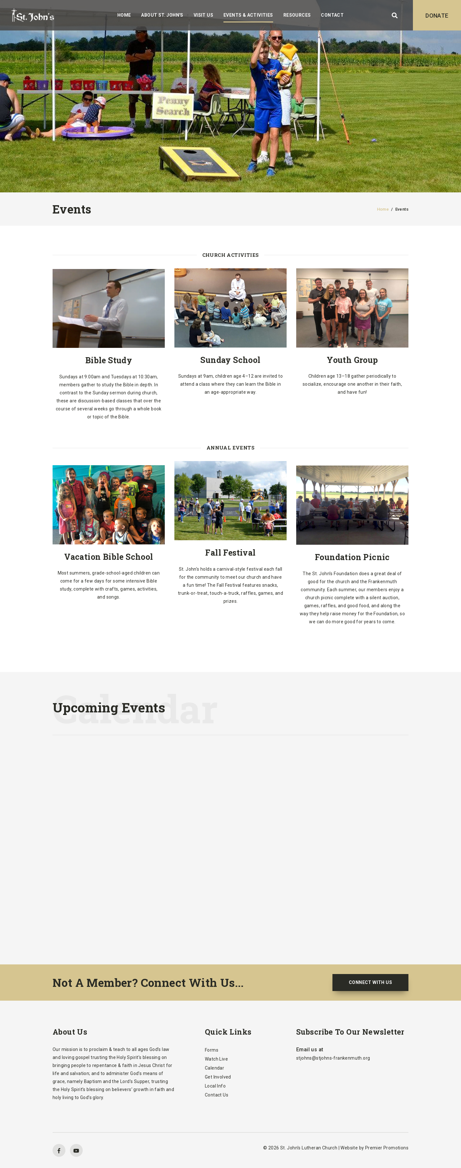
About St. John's (162, 15)
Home (124, 15)
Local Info (215, 1085)
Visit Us (203, 15)
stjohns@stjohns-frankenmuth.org (333, 1058)
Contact (332, 15)
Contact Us (216, 1094)
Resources (297, 15)
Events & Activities (248, 15)
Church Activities (230, 255)
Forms (211, 1050)
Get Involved (218, 1077)
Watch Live (216, 1059)
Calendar (214, 1068)
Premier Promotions (386, 1147)
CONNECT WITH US (370, 982)
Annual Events (230, 447)
